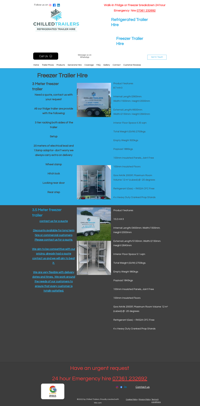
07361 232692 (146, 10)
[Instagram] (50, 5)
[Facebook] (54, 5)
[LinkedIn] (58, 5)
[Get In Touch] (157, 57)
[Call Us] (45, 56)
